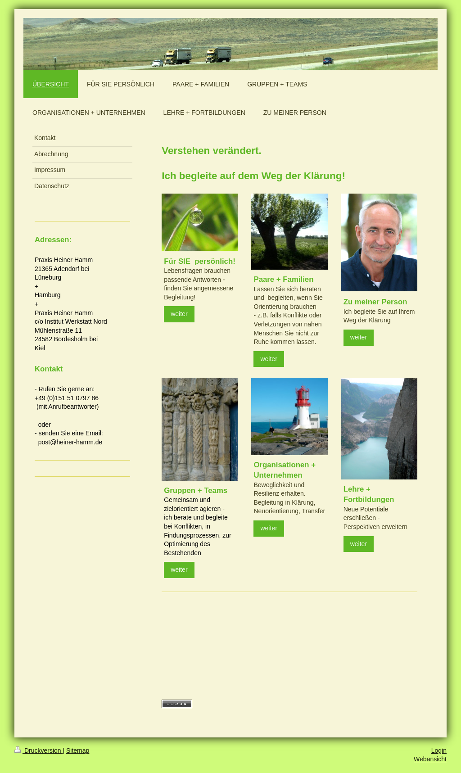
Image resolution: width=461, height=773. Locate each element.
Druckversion (38, 750)
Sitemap (77, 750)
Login (439, 750)
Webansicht (430, 759)
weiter (179, 313)
